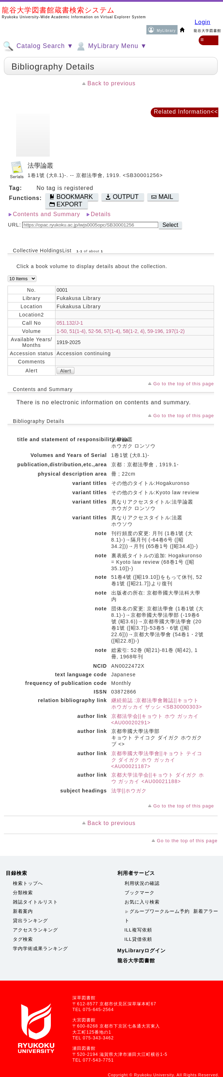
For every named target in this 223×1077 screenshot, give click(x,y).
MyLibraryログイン (141, 950)
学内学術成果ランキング (40, 948)
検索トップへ (28, 883)
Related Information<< (186, 112)
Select (170, 225)
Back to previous (111, 83)
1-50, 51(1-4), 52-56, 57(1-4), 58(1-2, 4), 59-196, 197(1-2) (121, 331)
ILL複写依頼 (138, 930)
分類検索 (23, 892)
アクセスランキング (35, 930)
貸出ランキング (30, 920)
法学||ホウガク (129, 791)
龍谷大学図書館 (136, 960)
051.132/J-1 (70, 323)
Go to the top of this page (183, 383)
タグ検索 (23, 939)
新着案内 (23, 911)
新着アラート (171, 916)
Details (101, 214)
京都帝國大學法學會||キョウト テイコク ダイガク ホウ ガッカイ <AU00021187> (156, 759)
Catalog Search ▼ (38, 46)
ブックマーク (140, 892)
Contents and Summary (46, 214)
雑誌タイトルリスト (35, 902)
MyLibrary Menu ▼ (111, 46)
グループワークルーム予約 (160, 911)
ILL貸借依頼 (138, 939)
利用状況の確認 (142, 883)
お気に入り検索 (142, 902)
